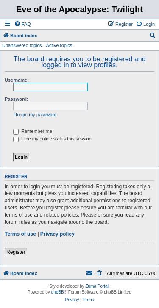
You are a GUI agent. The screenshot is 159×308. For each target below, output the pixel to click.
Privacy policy (57, 234)
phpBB (57, 292)
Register (15, 252)
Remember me (32, 131)
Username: (17, 79)
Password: (16, 99)
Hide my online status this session (52, 138)
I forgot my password (34, 114)
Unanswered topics (22, 45)
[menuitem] (22, 24)
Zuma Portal (96, 286)
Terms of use (20, 234)
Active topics (59, 45)
